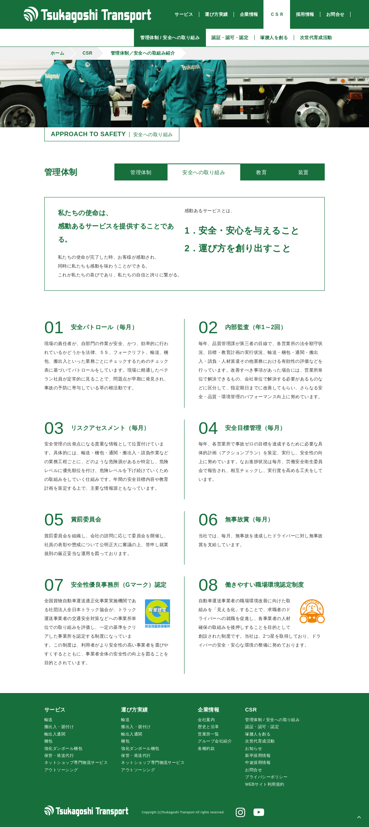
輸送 (48, 719)
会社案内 (206, 719)
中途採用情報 (257, 762)
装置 (303, 172)
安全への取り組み (203, 172)
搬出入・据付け (59, 726)
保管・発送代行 (59, 755)
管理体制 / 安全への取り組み (272, 719)
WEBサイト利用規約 (264, 784)
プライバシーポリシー (266, 777)
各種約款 (206, 748)
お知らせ (253, 748)
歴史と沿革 (208, 726)
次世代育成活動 (260, 741)
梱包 (48, 741)
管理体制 (141, 172)
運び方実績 (134, 710)
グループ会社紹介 (215, 741)
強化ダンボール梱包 (63, 748)
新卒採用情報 (257, 755)
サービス (55, 710)
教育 (261, 172)
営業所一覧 (208, 734)
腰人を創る (257, 734)
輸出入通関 (54, 734)
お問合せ (253, 770)
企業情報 (208, 710)
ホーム (57, 53)
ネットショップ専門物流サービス (76, 762)
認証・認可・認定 (262, 726)
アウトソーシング (61, 770)
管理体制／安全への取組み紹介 (143, 53)
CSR (88, 53)
